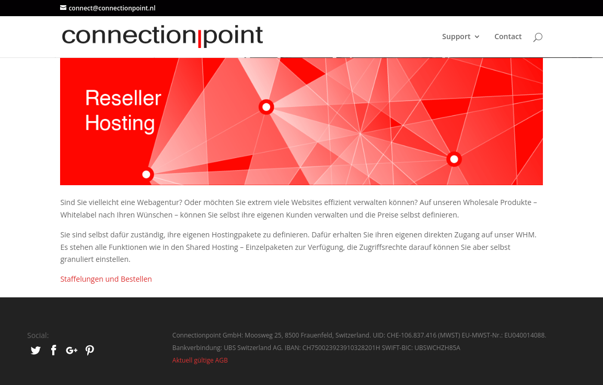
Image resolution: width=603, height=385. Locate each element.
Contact (507, 37)
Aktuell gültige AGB (200, 360)
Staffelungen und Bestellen (106, 279)
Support (456, 37)
